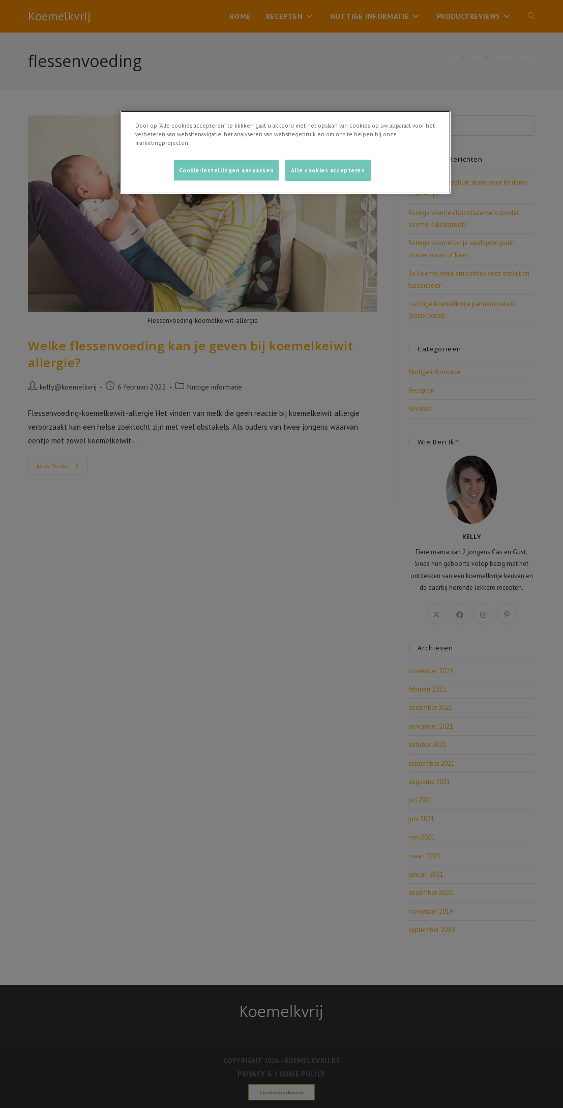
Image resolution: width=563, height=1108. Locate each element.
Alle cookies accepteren (328, 170)
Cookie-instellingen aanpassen (226, 170)
